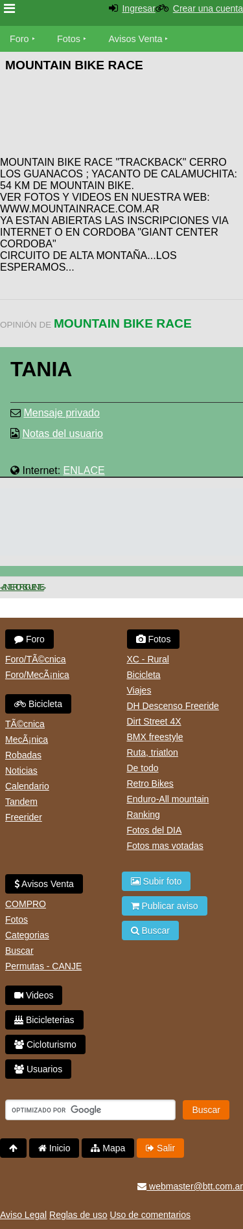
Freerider (23, 817)
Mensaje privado (61, 412)
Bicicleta (38, 704)
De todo (143, 768)
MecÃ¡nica (26, 739)
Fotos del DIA (154, 830)
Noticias (21, 770)
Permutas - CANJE (43, 966)
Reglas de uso (78, 1215)
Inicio (54, 1148)
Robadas (23, 755)
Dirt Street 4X (154, 721)
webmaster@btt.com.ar (190, 1186)
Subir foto (156, 881)
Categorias (27, 935)
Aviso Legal (23, 1215)
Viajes (139, 690)
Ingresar (138, 8)
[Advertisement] (139, 116)
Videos (33, 995)
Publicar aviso (164, 906)
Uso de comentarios (150, 1215)
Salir (160, 1148)
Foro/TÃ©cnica (35, 659)
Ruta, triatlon (152, 752)
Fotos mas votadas (165, 845)
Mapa (108, 1148)
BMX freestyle (155, 737)
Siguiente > (33, 587)
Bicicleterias (44, 1020)
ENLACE (84, 470)
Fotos (68, 39)
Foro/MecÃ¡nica (37, 675)
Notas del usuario (62, 433)
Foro (19, 39)
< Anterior (11, 587)
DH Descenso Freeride (173, 706)
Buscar (19, 950)
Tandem (21, 801)
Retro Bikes (150, 783)
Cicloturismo (45, 1044)
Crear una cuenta (208, 8)
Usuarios (38, 1069)
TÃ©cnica (25, 724)
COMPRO (25, 904)
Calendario (27, 786)
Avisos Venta (136, 39)
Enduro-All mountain (168, 799)
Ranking (143, 814)
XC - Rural (148, 659)
